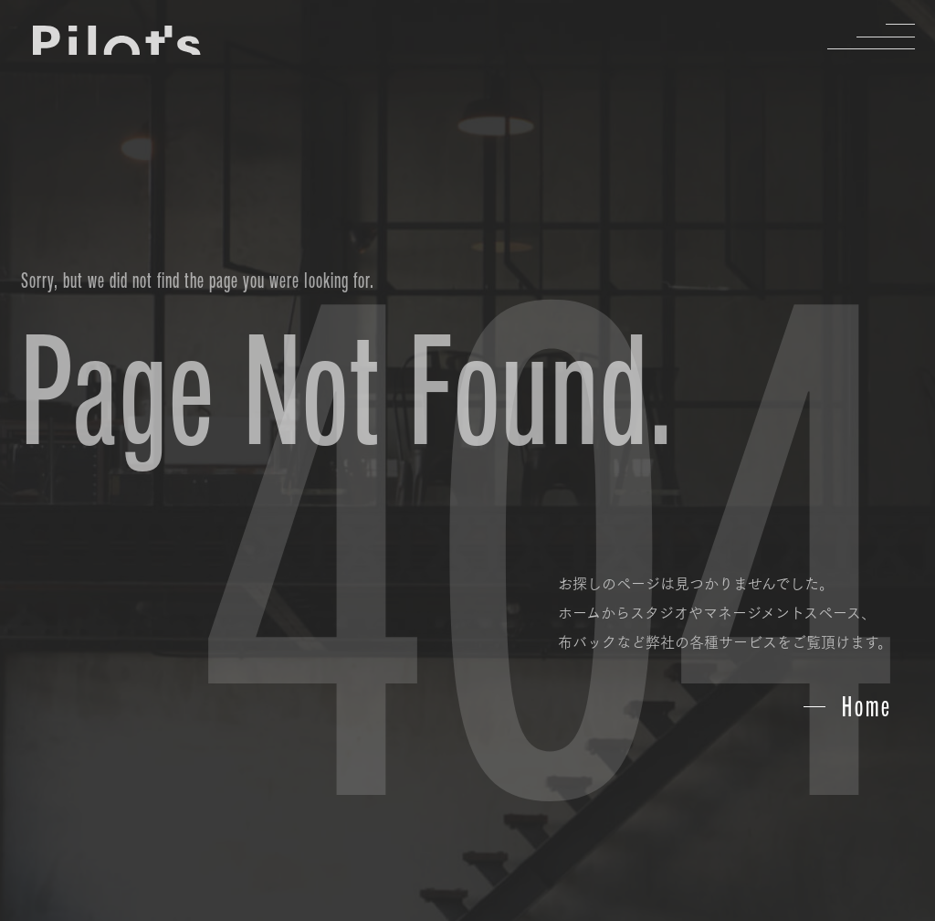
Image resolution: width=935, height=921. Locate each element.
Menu (885, 36)
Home (867, 706)
